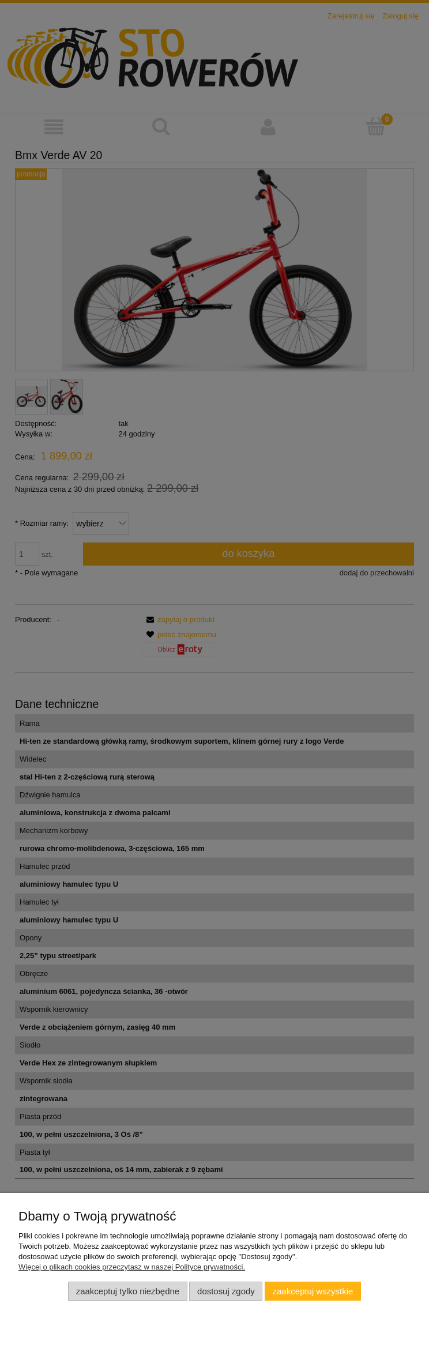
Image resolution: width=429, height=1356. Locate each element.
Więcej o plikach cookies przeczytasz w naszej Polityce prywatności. (131, 1267)
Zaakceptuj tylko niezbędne (127, 1291)
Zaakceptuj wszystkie (313, 1291)
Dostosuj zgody (226, 1291)
